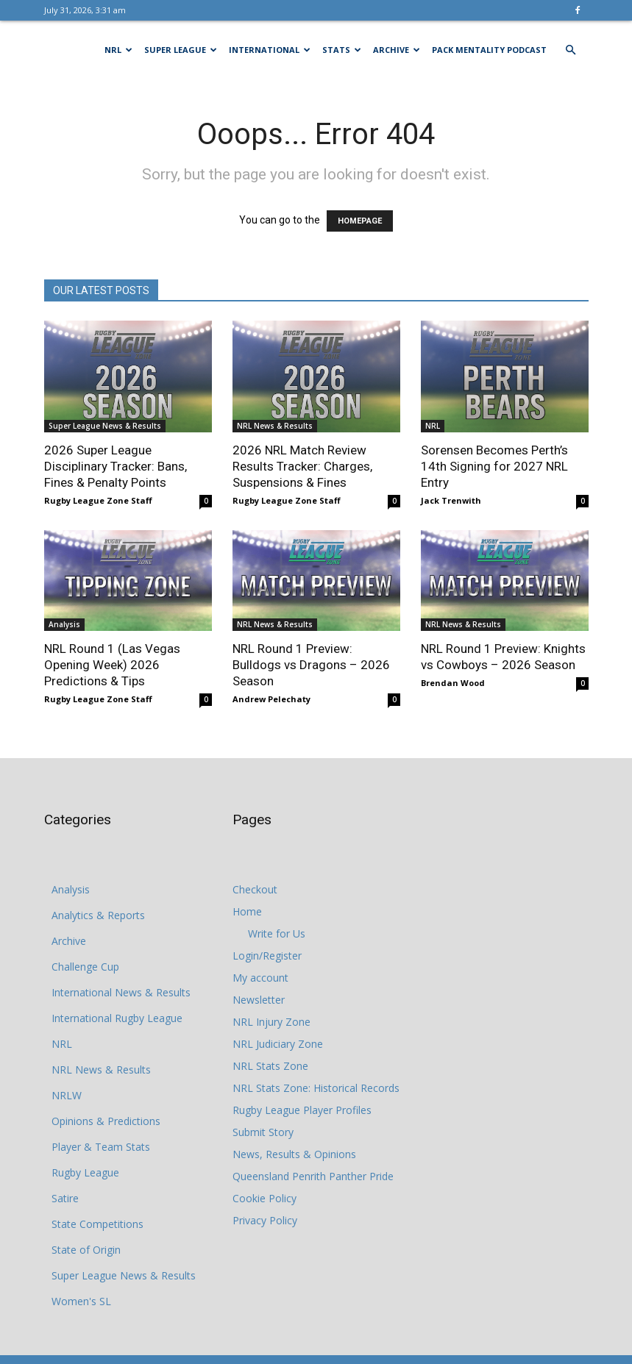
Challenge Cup (85, 967)
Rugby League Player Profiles (302, 1110)
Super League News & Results (105, 426)
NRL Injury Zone (271, 1022)
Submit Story (263, 1132)
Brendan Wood (453, 682)
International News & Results (121, 992)
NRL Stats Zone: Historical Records (316, 1088)
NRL (118, 49)
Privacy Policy (264, 1220)
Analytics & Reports (98, 915)
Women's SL (81, 1301)
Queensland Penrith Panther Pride (313, 1176)
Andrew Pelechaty (271, 698)
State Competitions (97, 1224)
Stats (341, 49)
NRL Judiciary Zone (277, 1044)
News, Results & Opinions (294, 1154)
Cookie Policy (264, 1198)
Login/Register (267, 956)
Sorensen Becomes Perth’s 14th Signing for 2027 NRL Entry (494, 466)
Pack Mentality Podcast (489, 49)
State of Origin (86, 1250)
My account (260, 978)
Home (247, 911)
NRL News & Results (275, 426)
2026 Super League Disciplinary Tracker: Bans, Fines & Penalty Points (115, 466)
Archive (396, 49)
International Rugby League (117, 1018)
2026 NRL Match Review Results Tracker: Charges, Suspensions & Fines (302, 466)
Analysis (64, 624)
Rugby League (85, 1172)
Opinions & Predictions (106, 1121)
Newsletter (258, 1000)
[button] (571, 50)
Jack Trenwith (451, 500)
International (269, 49)
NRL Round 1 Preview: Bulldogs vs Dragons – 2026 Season (311, 664)
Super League (180, 49)
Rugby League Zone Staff (98, 500)
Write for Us (276, 933)
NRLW (67, 1095)
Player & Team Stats (101, 1147)
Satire (65, 1198)
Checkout (254, 889)
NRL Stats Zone (270, 1066)
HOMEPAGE (360, 221)
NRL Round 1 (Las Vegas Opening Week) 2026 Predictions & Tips (112, 664)
